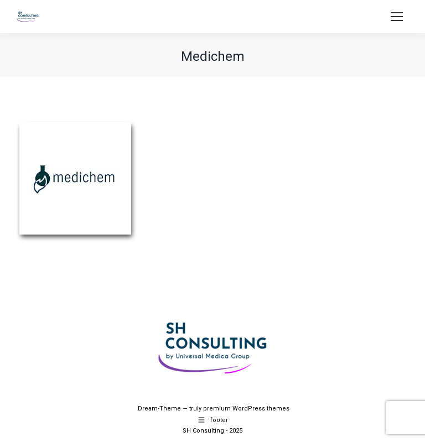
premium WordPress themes (246, 408)
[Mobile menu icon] (396, 16)
